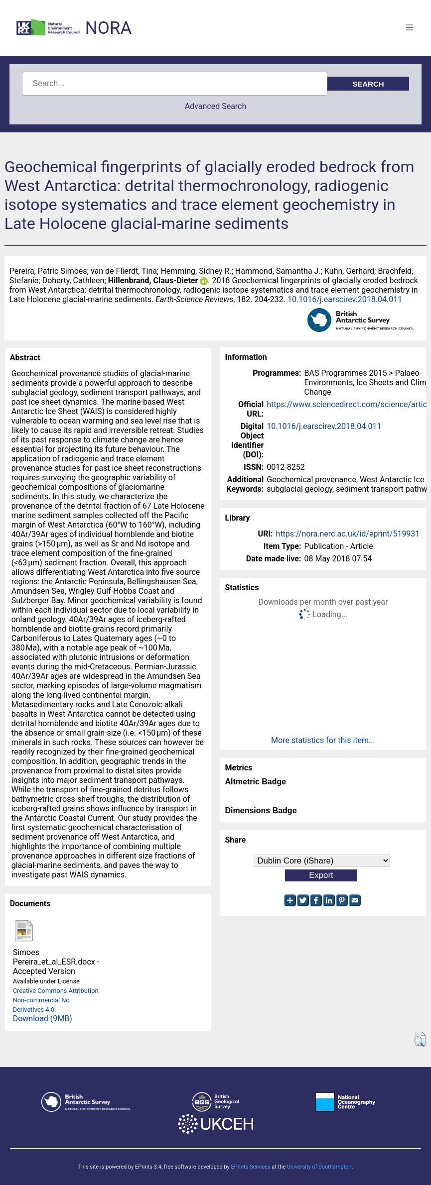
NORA (108, 28)
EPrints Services (250, 1167)
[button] (420, 1039)
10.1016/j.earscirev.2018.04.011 (344, 299)
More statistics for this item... (323, 740)
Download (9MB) (42, 1018)
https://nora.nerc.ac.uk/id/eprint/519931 (348, 534)
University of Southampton (319, 1167)
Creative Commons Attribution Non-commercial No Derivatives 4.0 (56, 1000)
